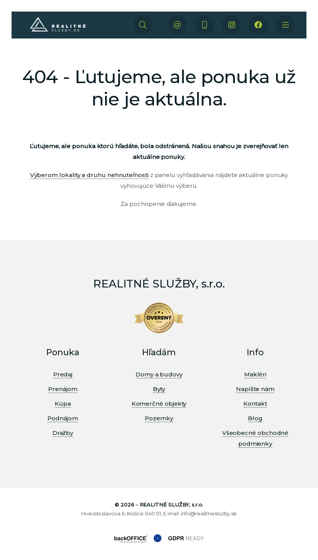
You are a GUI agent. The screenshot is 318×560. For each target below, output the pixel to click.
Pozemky (159, 418)
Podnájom (62, 418)
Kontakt (255, 403)
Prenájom (62, 389)
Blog (255, 418)
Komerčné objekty (159, 403)
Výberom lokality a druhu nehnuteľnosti (89, 175)
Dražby (63, 432)
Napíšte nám (255, 389)
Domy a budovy (159, 374)
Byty (159, 389)
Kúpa (63, 403)
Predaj (63, 374)
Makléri (255, 374)
